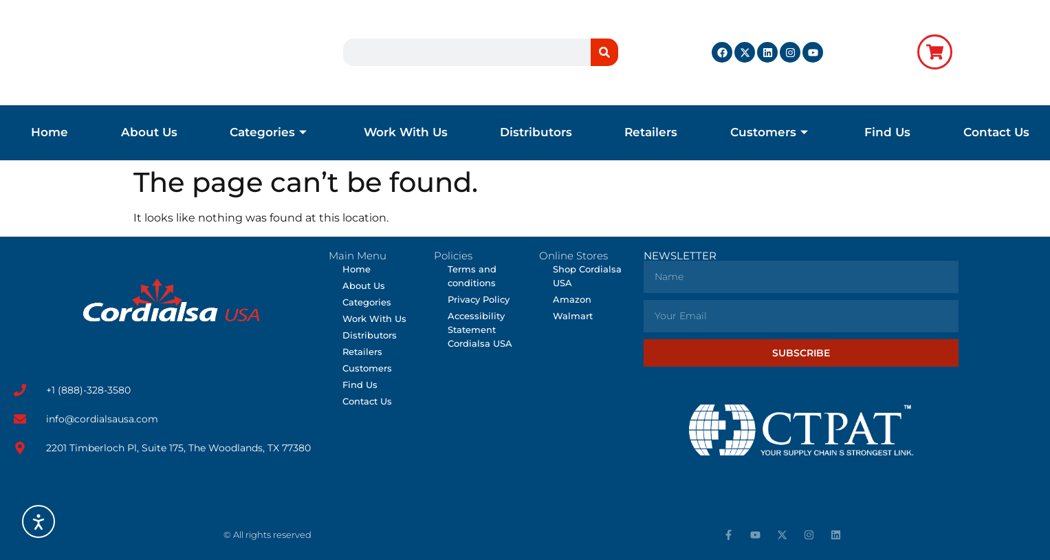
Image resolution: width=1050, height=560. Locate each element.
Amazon (572, 299)
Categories (268, 132)
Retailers (650, 132)
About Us (149, 132)
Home (49, 132)
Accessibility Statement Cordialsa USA (480, 329)
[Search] (604, 52)
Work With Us (406, 132)
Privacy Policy (479, 299)
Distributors (536, 132)
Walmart (573, 315)
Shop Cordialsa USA (587, 275)
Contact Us (996, 132)
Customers (769, 132)
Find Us (887, 132)
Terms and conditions (472, 275)
